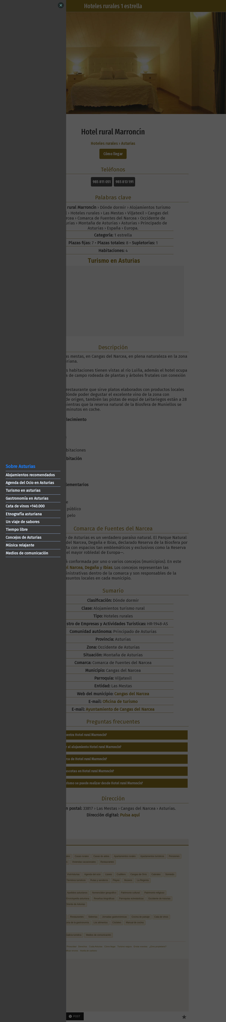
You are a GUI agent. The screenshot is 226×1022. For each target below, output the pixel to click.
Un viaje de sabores (22, 521)
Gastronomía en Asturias (27, 498)
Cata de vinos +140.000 (25, 506)
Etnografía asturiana (24, 514)
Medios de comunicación (27, 553)
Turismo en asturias (23, 490)
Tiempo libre (17, 529)
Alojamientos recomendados (30, 475)
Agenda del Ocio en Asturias (30, 482)
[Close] (61, 5)
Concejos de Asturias (23, 537)
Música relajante (20, 545)
